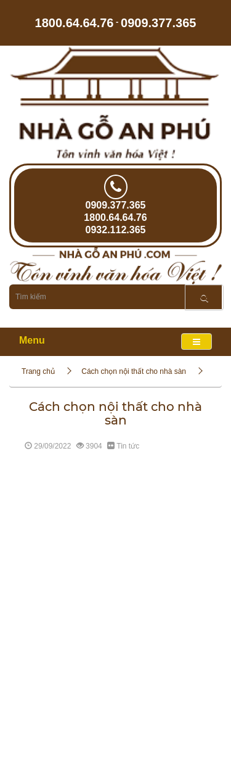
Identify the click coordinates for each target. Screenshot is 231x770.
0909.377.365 (158, 22)
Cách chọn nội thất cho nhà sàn (133, 371)
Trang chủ (38, 371)
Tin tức (127, 446)
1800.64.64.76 (74, 22)
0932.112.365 (116, 230)
